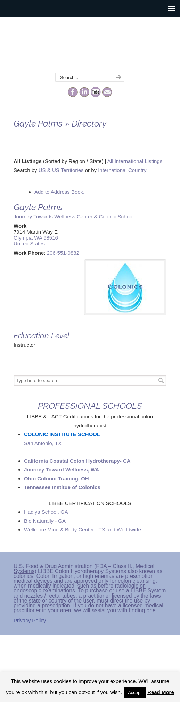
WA (38, 238)
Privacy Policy (30, 620)
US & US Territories (61, 170)
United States (29, 243)
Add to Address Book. (59, 192)
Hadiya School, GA (46, 512)
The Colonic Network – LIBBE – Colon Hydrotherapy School (90, 45)
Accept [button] (135, 692)
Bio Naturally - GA (45, 521)
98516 (50, 238)
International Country (122, 170)
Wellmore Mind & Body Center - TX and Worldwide (82, 529)
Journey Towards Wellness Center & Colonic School (73, 216)
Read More (160, 692)
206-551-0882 (63, 253)
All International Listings (134, 161)
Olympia (23, 238)
